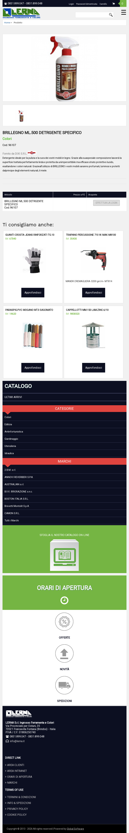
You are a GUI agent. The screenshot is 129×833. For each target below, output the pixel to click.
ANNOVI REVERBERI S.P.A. (19, 477)
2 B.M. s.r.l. (10, 469)
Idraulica (9, 453)
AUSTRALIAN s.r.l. (14, 484)
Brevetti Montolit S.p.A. (17, 506)
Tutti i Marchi (12, 520)
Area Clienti (15, 765)
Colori (8, 417)
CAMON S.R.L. (12, 513)
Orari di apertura (19, 776)
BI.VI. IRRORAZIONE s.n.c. (19, 491)
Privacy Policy (17, 808)
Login (71, 4)
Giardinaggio (11, 438)
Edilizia (8, 424)
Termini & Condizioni (21, 797)
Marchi (12, 782)
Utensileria (10, 446)
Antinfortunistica (14, 431)
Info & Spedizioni (19, 803)
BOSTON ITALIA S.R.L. (17, 498)
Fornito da (19, 153)
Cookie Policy (17, 814)
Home (7, 22)
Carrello (103, 4)
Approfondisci (33, 292)
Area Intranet (17, 771)
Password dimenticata (86, 4)
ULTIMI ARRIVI (13, 397)
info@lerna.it (17, 741)
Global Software (75, 828)
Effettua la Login (106, 203)
